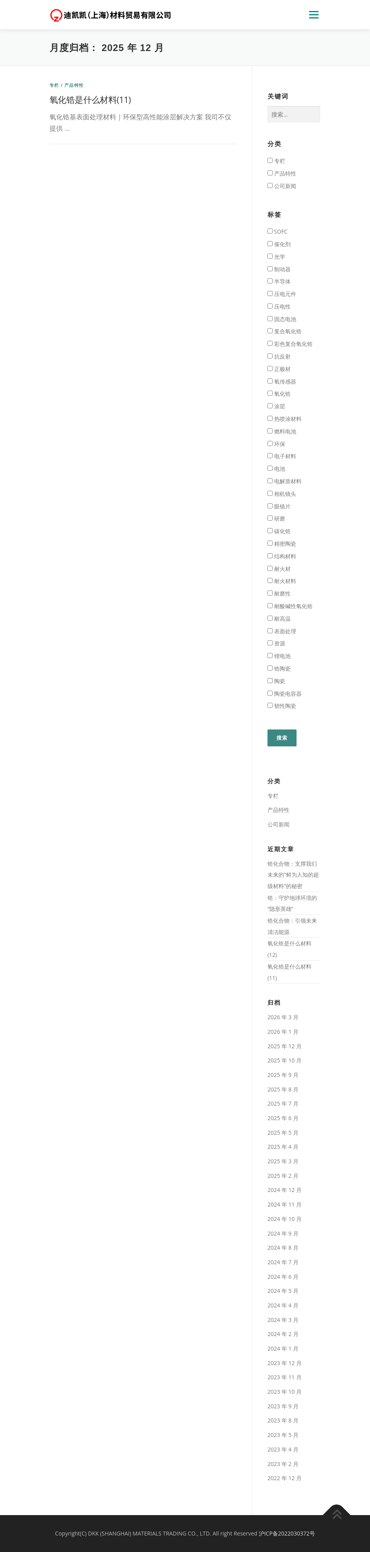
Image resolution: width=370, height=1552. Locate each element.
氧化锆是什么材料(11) (90, 99)
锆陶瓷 (279, 668)
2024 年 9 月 (283, 1233)
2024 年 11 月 (284, 1204)
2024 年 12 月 (284, 1190)
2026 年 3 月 (283, 1017)
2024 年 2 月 (283, 1334)
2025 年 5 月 (283, 1132)
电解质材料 (284, 481)
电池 (276, 468)
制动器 (279, 269)
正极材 (279, 369)
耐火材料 (281, 581)
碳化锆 (279, 531)
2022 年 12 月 (284, 1478)
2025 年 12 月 (284, 1046)
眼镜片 (279, 506)
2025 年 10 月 (284, 1060)
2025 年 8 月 (283, 1089)
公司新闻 (281, 186)
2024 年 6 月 (283, 1276)
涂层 (276, 406)
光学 (276, 256)
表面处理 (281, 631)
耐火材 (279, 568)
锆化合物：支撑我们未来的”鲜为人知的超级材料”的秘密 (293, 875)
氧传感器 (281, 381)
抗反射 (279, 356)
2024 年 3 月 (283, 1319)
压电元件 (281, 294)
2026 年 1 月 (283, 1031)
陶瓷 (276, 681)
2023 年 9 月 (283, 1406)
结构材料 (281, 556)
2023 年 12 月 (284, 1363)
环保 (276, 444)
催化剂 (279, 244)
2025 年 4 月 (283, 1146)
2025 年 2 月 (283, 1175)
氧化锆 (279, 393)
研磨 (276, 518)
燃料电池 (281, 431)
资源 (276, 643)
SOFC (277, 231)
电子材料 (281, 456)
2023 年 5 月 (283, 1435)
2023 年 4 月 (283, 1449)
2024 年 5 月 (283, 1290)
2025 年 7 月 (283, 1103)
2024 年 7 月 (283, 1262)
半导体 (279, 281)
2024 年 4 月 (283, 1305)
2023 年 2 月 (283, 1464)
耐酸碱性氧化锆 (290, 606)
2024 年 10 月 (284, 1219)
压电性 (279, 306)
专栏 (54, 85)
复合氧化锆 (284, 331)
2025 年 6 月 (283, 1118)
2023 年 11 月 (284, 1377)
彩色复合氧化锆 (290, 343)
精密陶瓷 (281, 543)
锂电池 (279, 656)
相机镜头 (281, 493)
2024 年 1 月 (283, 1348)
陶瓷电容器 (284, 693)
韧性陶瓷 (281, 705)
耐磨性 (279, 593)
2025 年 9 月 (283, 1075)
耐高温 (279, 618)
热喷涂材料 (284, 418)
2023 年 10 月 (284, 1391)
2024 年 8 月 (283, 1247)
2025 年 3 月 (283, 1161)
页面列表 (314, 14)
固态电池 (281, 319)
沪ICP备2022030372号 (287, 1533)
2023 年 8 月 (283, 1420)
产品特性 (74, 85)
